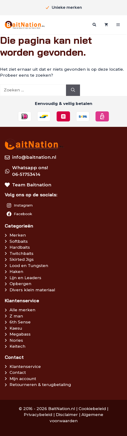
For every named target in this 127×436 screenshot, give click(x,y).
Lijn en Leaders (25, 277)
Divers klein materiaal (32, 289)
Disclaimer (67, 414)
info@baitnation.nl (34, 157)
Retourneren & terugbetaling (40, 384)
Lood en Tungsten (28, 265)
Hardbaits (19, 247)
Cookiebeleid (92, 408)
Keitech (17, 346)
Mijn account (22, 378)
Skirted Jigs (21, 259)
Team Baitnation (31, 185)
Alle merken (22, 309)
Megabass (20, 334)
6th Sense (20, 322)
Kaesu (15, 328)
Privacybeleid (38, 414)
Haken (16, 271)
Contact (17, 372)
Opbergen (20, 283)
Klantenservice (25, 366)
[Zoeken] (94, 25)
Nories (16, 340)
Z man (16, 316)
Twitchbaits (21, 253)
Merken (17, 235)
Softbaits (18, 241)
